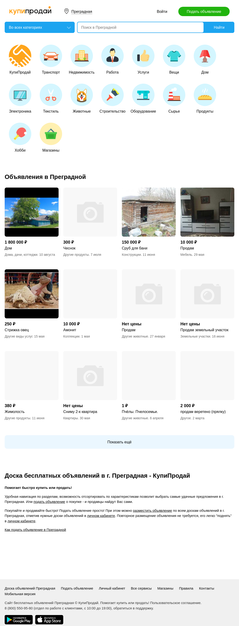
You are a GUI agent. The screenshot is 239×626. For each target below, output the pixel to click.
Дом (205, 59)
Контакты (206, 588)
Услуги (143, 59)
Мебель (186, 254)
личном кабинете (101, 516)
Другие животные (135, 336)
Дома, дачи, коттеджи (21, 254)
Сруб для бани (134, 248)
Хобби (20, 137)
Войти (162, 12)
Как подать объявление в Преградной (35, 530)
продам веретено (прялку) (203, 412)
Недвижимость (82, 59)
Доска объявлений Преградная (30, 588)
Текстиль (51, 98)
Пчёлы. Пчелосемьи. (140, 412)
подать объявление (49, 502)
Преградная (81, 12)
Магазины (51, 137)
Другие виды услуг (18, 336)
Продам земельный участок (204, 330)
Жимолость (15, 412)
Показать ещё (119, 442)
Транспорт (51, 59)
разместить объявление (152, 510)
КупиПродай (20, 59)
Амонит (69, 330)
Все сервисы (141, 588)
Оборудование (143, 98)
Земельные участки (195, 336)
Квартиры (70, 418)
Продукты (205, 98)
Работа (112, 59)
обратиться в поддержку (133, 608)
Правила (186, 588)
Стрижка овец (17, 330)
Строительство (112, 98)
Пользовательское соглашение (175, 603)
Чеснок (69, 248)
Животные (81, 98)
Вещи (174, 59)
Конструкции (131, 254)
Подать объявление (204, 12)
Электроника (20, 98)
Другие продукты (76, 254)
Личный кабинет (112, 588)
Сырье (174, 98)
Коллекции (71, 336)
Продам (187, 248)
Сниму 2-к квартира (80, 412)
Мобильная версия (20, 594)
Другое (185, 418)
